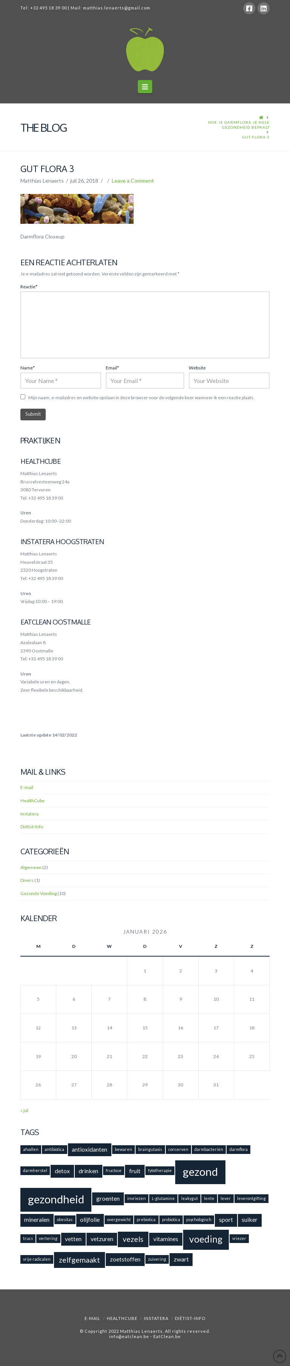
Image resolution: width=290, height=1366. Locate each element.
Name (27, 368)
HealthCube (32, 800)
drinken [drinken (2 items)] (88, 1170)
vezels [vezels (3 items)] (133, 1239)
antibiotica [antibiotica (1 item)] (54, 1149)
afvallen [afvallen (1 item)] (31, 1149)
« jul (24, 1110)
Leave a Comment (133, 180)
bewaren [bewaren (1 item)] (123, 1149)
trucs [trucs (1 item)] (28, 1238)
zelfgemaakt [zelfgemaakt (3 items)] (79, 1259)
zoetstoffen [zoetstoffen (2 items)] (125, 1259)
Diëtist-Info (31, 826)
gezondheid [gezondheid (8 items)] (56, 1199)
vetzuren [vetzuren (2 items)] (102, 1238)
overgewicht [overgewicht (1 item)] (119, 1219)
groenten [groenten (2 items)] (108, 1198)
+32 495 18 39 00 (48, 7)
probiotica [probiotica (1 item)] (171, 1219)
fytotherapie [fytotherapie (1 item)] (160, 1170)
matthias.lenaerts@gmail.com (116, 7)
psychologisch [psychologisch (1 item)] (198, 1219)
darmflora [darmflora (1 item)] (239, 1149)
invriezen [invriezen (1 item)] (136, 1198)
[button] (145, 86)
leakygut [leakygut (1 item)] (189, 1198)
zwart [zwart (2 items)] (181, 1259)
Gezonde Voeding (38, 893)
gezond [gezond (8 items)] (200, 1171)
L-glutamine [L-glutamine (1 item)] (163, 1198)
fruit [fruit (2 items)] (134, 1170)
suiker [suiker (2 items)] (250, 1219)
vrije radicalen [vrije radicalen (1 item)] (37, 1259)
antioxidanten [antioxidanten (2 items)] (89, 1149)
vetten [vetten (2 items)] (73, 1238)
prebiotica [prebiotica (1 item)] (146, 1219)
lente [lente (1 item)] (209, 1198)
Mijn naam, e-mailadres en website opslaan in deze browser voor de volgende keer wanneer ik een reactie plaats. (141, 397)
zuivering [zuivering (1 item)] (157, 1259)
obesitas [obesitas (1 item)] (64, 1219)
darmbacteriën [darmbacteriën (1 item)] (208, 1149)
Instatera (29, 814)
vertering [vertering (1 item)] (48, 1238)
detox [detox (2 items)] (62, 1170)
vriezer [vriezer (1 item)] (239, 1238)
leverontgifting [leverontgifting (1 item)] (251, 1198)
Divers (27, 880)
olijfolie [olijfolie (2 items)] (90, 1219)
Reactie (28, 286)
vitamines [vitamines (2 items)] (165, 1238)
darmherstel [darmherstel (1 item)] (35, 1170)
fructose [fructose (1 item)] (114, 1170)
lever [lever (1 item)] (226, 1198)
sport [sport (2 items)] (226, 1219)
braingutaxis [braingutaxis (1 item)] (150, 1149)
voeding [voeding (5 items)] (205, 1239)
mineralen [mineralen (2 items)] (36, 1219)
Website (197, 368)
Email (112, 368)
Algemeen (31, 867)
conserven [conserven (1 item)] (178, 1149)
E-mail (26, 787)
